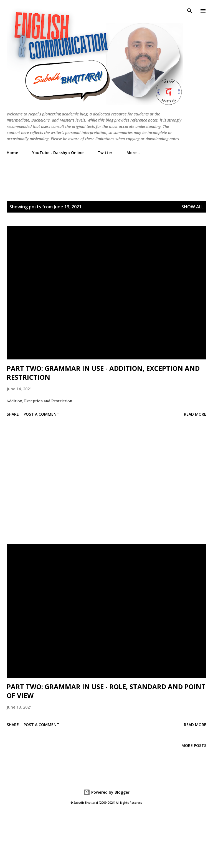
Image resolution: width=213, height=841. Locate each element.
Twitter (105, 152)
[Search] (189, 10)
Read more (195, 414)
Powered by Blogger (106, 792)
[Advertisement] (108, 171)
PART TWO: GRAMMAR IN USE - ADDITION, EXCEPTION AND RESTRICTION (103, 373)
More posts (193, 745)
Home (12, 152)
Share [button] (13, 414)
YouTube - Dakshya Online (57, 152)
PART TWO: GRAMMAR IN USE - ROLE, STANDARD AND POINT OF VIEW (106, 691)
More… (133, 152)
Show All (192, 207)
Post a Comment (41, 414)
